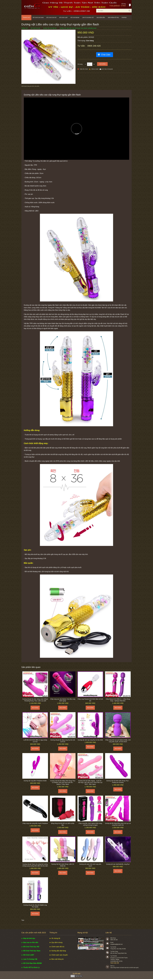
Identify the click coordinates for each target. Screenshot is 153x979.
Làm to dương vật (88, 17)
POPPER (124, 17)
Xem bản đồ (114, 963)
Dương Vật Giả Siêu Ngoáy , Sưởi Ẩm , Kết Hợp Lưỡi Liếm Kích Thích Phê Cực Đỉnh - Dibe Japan (90, 782)
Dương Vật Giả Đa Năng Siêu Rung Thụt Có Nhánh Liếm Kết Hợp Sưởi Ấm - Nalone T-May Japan (62, 782)
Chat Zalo (105, 54)
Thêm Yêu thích (84, 69)
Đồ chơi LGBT (63, 17)
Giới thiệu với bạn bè (107, 69)
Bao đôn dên (101, 17)
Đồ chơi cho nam (38, 17)
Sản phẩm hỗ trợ (113, 17)
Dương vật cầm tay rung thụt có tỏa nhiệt (90, 740)
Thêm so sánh (95, 69)
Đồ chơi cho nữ (51, 17)
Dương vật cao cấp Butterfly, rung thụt (117, 864)
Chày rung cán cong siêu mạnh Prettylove (35, 823)
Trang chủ (26, 17)
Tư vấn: (81, 46)
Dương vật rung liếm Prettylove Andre (35, 780)
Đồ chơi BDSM (75, 17)
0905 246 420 (94, 46)
